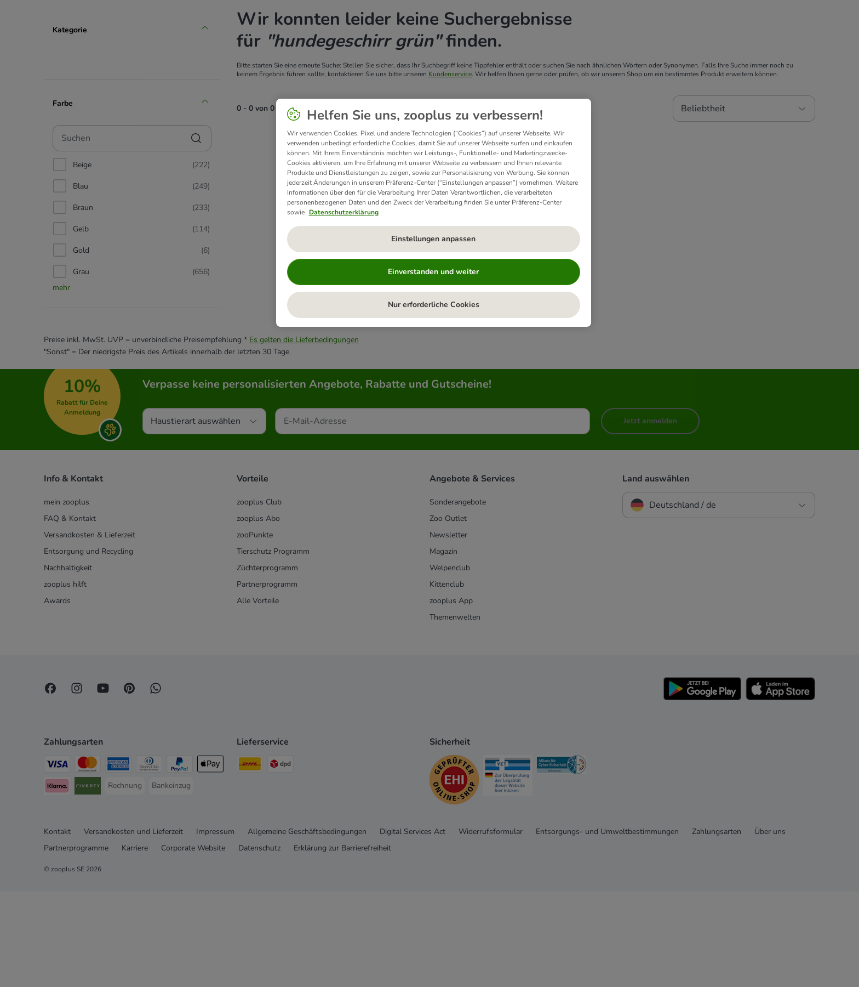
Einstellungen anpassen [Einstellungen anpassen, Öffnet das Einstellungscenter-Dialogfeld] (433, 239)
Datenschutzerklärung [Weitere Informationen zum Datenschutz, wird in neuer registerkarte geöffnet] (344, 212)
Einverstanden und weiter (433, 271)
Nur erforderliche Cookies (433, 304)
